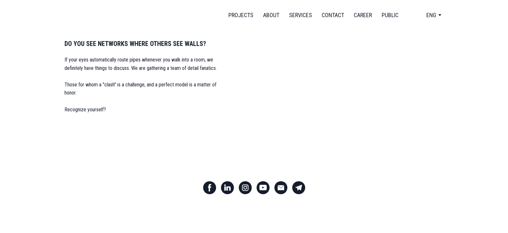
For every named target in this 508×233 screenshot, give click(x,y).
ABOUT (271, 15)
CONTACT (333, 15)
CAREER (363, 15)
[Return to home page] (95, 15)
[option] (431, 15)
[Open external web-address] (335, 101)
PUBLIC (390, 15)
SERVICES (300, 15)
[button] (209, 187)
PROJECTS (240, 15)
